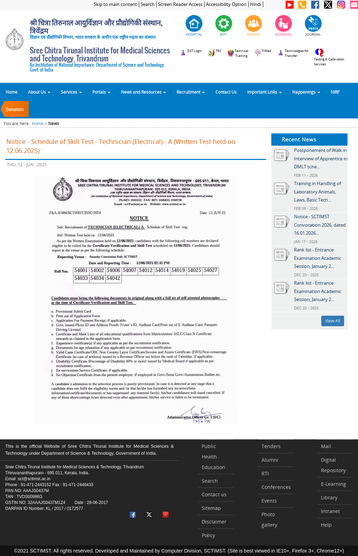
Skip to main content (115, 4)
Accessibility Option (226, 4)
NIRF (335, 92)
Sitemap (211, 508)
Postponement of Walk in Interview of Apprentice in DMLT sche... (321, 158)
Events (269, 500)
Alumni (270, 459)
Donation (14, 109)
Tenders (271, 446)
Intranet (330, 511)
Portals (101, 92)
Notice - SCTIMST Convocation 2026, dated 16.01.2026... (320, 224)
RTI (265, 473)
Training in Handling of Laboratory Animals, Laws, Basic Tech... (317, 191)
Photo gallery (269, 519)
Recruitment (191, 92)
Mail (326, 446)
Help (326, 524)
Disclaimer (214, 521)
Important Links (264, 92)
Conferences (276, 487)
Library (329, 497)
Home (11, 92)
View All (332, 321)
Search (148, 4)
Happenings (306, 92)
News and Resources (143, 92)
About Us (39, 92)
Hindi (255, 4)
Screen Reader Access (180, 4)
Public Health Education (213, 456)
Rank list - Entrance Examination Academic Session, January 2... (317, 258)
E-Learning (333, 484)
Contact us (214, 494)
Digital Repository (333, 465)
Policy (208, 535)
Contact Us (226, 92)
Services (71, 92)
